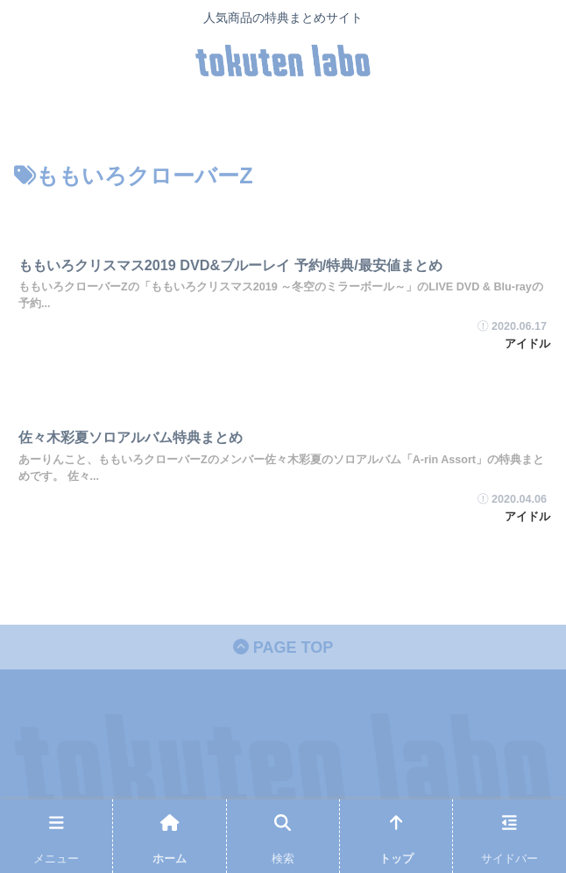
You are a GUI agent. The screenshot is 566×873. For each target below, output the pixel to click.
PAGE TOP (283, 647)
